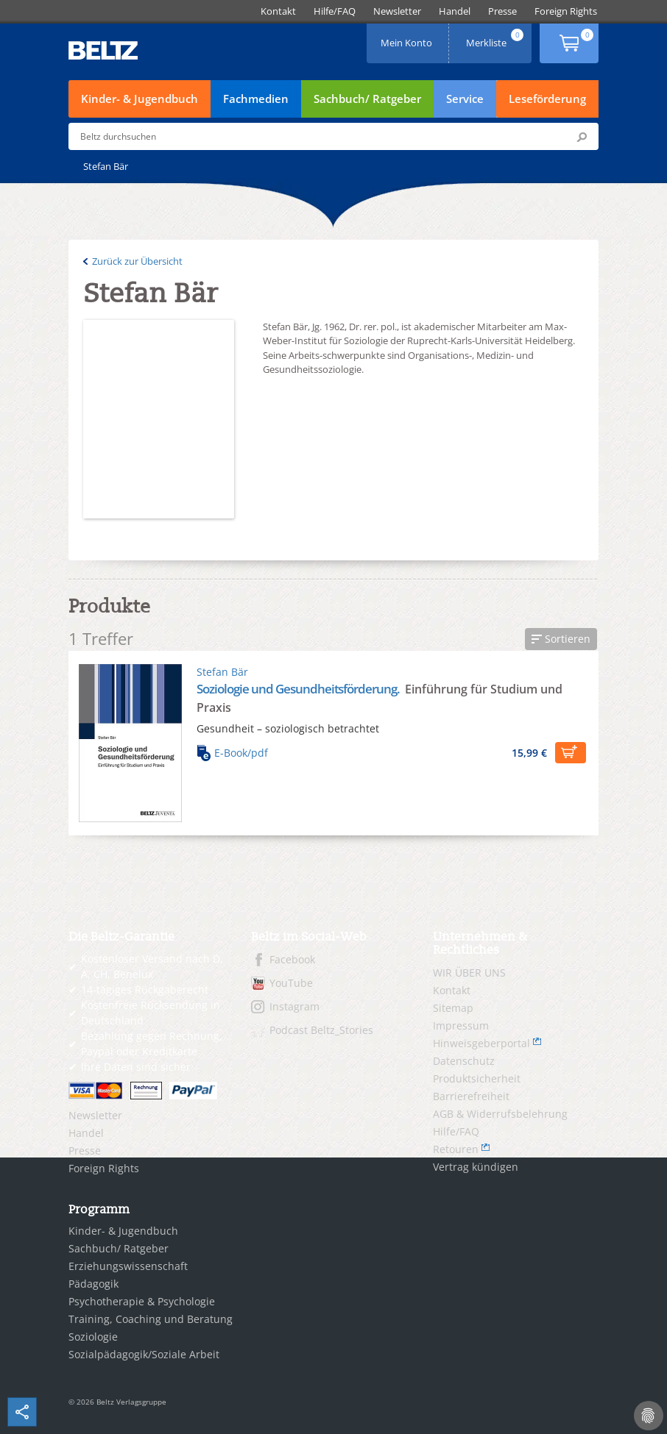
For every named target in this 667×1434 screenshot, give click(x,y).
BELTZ (103, 50)
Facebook (292, 959)
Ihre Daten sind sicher (136, 1067)
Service (465, 98)
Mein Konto (408, 37)
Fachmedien (256, 98)
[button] (561, 639)
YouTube (291, 983)
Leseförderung (547, 98)
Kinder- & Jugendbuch (139, 98)
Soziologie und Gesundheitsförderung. (299, 688)
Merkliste (496, 37)
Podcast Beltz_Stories (321, 1030)
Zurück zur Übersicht (137, 261)
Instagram (294, 1006)
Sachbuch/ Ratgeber (367, 98)
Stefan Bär (222, 672)
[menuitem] (278, 11)
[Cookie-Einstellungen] (648, 1415)
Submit (581, 137)
